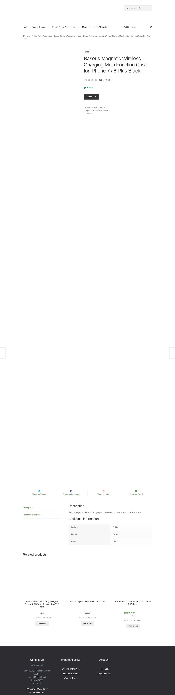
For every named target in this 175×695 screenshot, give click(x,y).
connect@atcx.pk (36, 662)
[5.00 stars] (129, 583)
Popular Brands (38, 27)
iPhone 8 (104, 111)
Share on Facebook (71, 464)
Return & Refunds (70, 644)
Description (28, 478)
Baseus (90, 113)
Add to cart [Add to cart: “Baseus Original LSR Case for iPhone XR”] (87, 594)
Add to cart (91, 96)
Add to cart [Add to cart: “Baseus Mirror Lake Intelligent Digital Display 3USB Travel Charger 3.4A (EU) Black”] (41, 594)
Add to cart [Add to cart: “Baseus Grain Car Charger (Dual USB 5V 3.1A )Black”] (133, 596)
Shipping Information (71, 639)
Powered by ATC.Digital (94, 681)
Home (25, 27)
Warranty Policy (70, 648)
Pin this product (103, 464)
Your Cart (104, 639)
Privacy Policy (76, 681)
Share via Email (136, 464)
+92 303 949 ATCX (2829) (37, 659)
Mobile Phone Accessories (63, 27)
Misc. (84, 27)
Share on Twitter (39, 464)
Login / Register (100, 27)
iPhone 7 (86, 36)
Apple (79, 36)
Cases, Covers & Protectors (64, 36)
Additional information (32, 485)
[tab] (42, 477)
